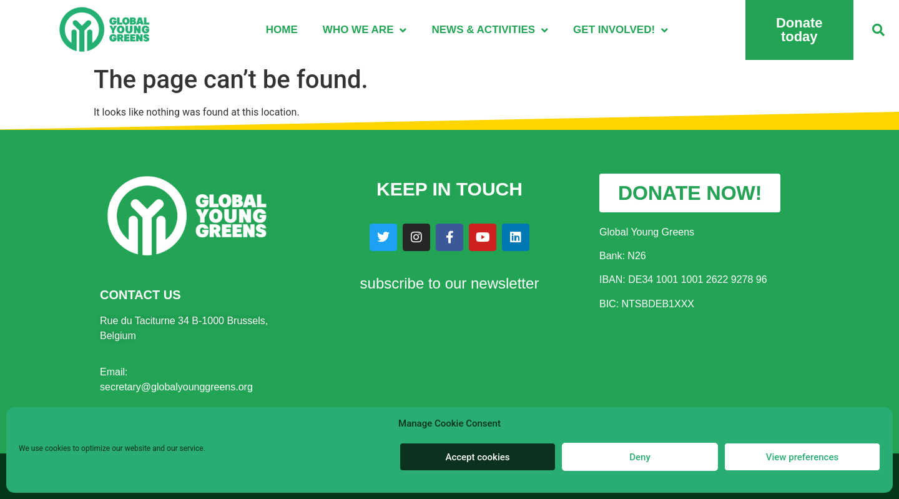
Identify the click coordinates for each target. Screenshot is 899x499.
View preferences (802, 457)
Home (282, 30)
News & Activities (489, 30)
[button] (878, 29)
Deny (640, 457)
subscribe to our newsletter (449, 283)
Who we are (365, 30)
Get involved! (620, 30)
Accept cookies (477, 457)
